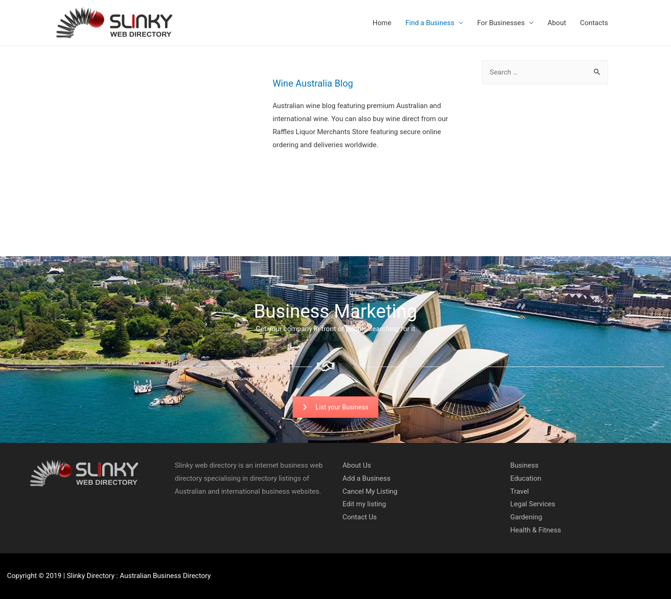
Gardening (526, 517)
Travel (519, 491)
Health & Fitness (535, 530)
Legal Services (532, 504)
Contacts (594, 23)
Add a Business (366, 478)
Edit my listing (364, 504)
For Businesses (501, 23)
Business (524, 465)
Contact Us (359, 517)
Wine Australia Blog (313, 83)
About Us (356, 465)
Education (525, 478)
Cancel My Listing (369, 491)
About (557, 23)
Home (382, 23)
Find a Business (429, 23)
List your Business (335, 407)
